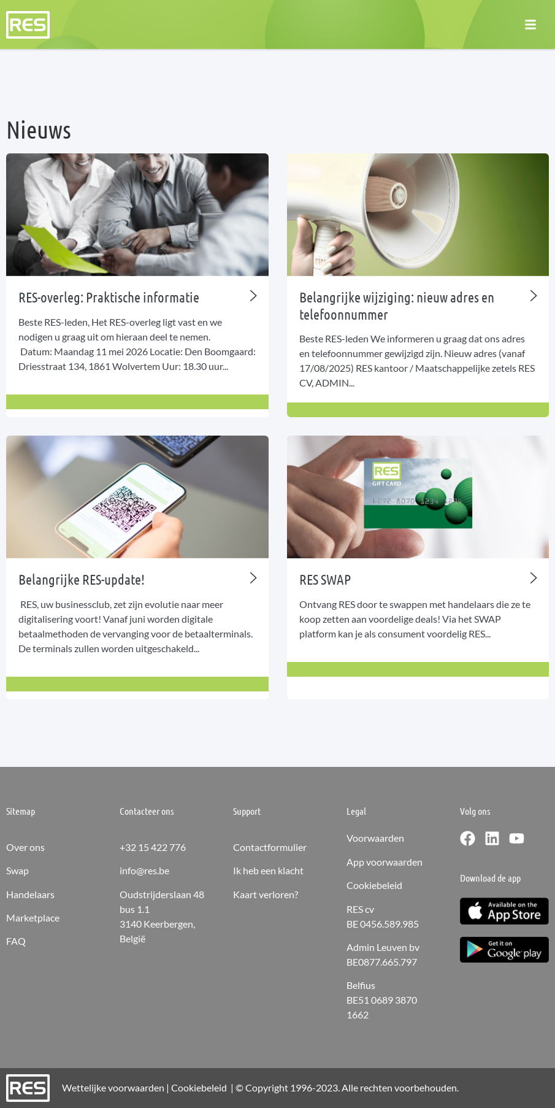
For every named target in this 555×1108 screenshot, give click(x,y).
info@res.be (144, 870)
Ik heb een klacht (268, 870)
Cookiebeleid (374, 885)
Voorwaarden (375, 838)
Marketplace (32, 917)
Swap (17, 870)
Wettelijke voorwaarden (113, 1087)
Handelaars (30, 894)
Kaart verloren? (265, 894)
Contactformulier (270, 847)
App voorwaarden (384, 862)
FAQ (16, 941)
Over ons (25, 847)
